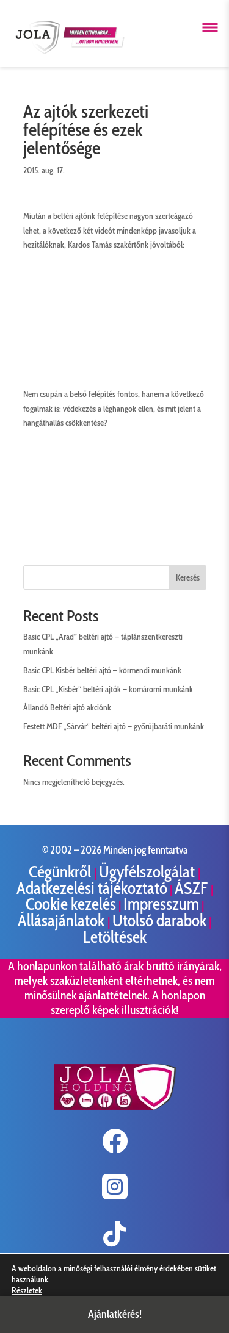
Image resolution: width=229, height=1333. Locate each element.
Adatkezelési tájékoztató (91, 888)
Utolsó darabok (159, 920)
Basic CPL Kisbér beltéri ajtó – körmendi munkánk (102, 670)
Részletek (27, 1290)
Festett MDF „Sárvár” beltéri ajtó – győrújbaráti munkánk (113, 726)
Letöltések (115, 937)
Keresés (188, 577)
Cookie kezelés (71, 904)
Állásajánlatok (62, 920)
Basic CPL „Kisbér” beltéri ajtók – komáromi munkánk (108, 689)
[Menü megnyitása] (210, 27)
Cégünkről (61, 872)
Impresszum (161, 904)
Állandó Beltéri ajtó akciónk (67, 707)
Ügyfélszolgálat (148, 872)
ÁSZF (193, 888)
